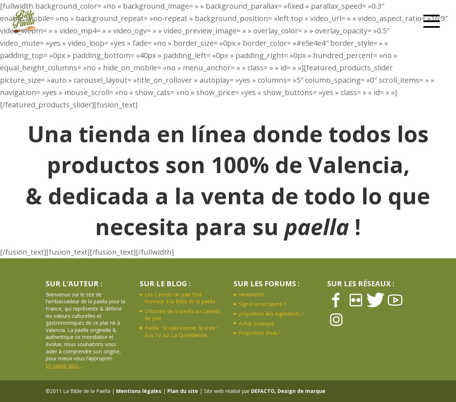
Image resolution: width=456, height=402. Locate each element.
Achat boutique (256, 323)
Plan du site (182, 390)
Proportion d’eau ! (259, 332)
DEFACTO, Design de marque (288, 390)
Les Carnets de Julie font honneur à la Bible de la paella (180, 298)
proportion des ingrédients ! (271, 313)
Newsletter (251, 294)
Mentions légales (138, 390)
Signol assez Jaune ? (262, 303)
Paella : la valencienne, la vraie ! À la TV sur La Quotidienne (181, 331)
